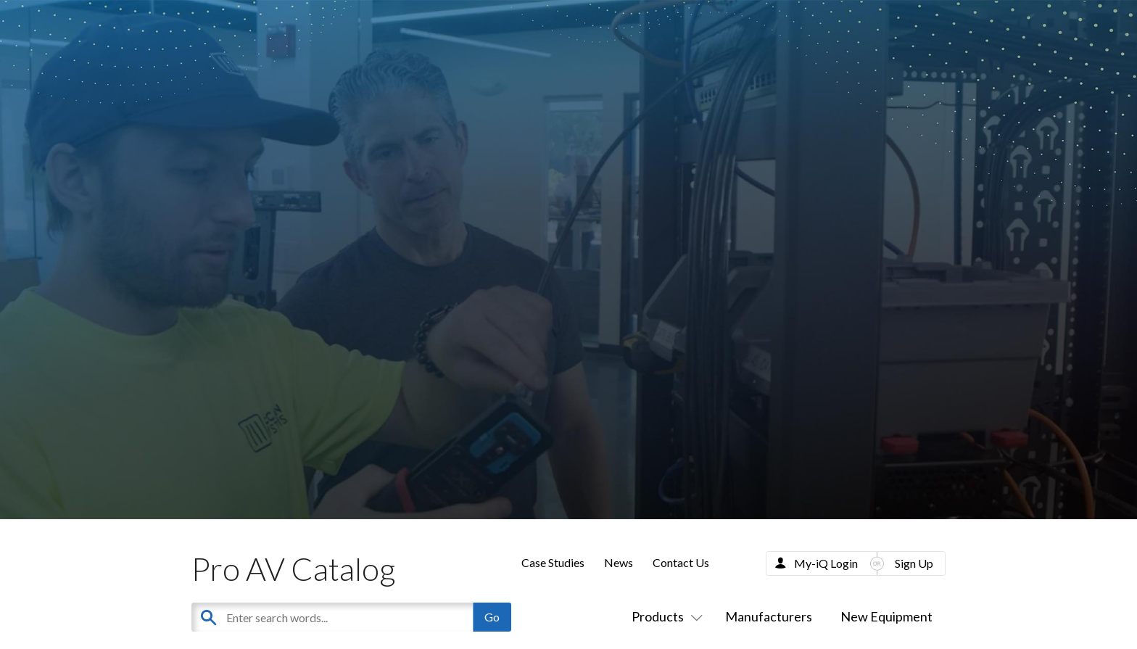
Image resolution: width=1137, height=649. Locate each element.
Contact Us (681, 562)
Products (664, 616)
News (618, 562)
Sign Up (914, 563)
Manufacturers (768, 616)
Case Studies (552, 562)
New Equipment (886, 616)
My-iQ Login (826, 563)
